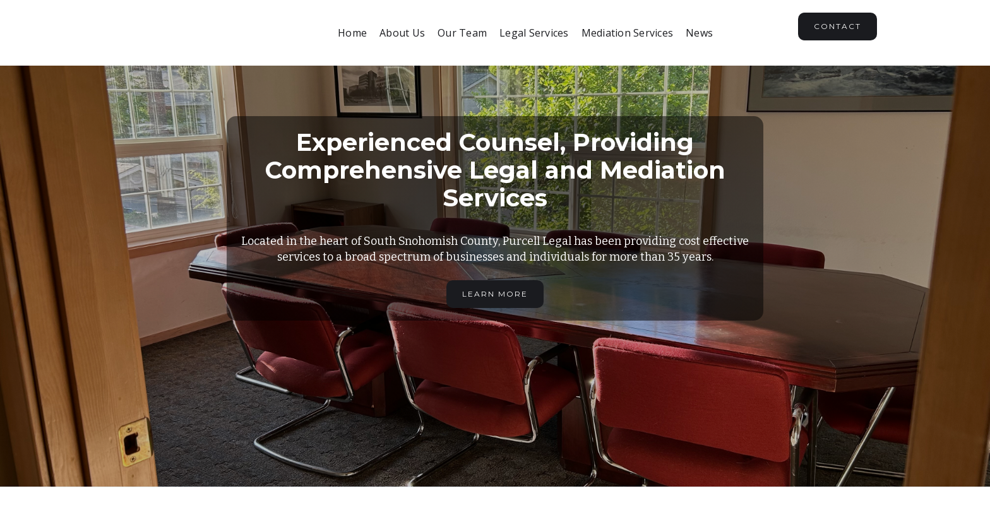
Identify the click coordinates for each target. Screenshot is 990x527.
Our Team (462, 33)
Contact (837, 26)
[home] (208, 33)
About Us (402, 33)
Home (352, 33)
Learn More (495, 294)
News (699, 33)
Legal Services (534, 33)
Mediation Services (627, 33)
